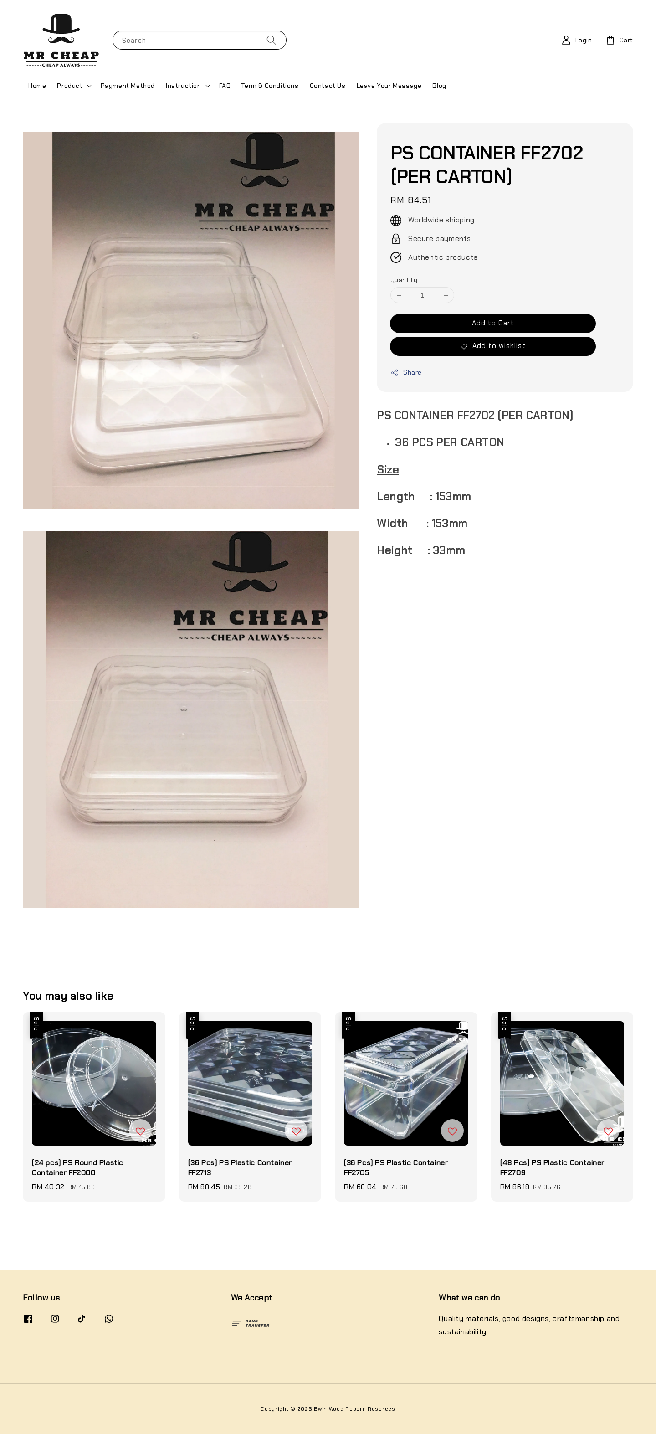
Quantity (403, 280)
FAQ (225, 86)
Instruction (183, 86)
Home (37, 86)
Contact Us (328, 86)
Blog (439, 86)
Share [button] (406, 372)
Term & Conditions (269, 86)
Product (69, 86)
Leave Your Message (389, 86)
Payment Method (128, 86)
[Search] (271, 40)
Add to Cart (493, 323)
